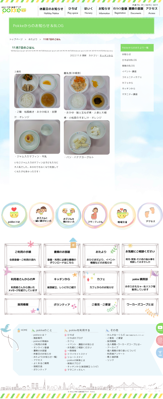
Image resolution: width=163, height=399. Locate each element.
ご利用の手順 (40, 344)
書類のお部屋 (40, 350)
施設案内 (38, 338)
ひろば (72, 11)
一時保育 (71, 350)
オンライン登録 (41, 347)
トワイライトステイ (77, 353)
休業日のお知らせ (51, 11)
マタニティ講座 (130, 94)
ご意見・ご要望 (115, 338)
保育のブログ (74, 363)
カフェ (70, 341)
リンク (110, 360)
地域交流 (38, 366)
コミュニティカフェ (132, 77)
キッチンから (106, 55)
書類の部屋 (135, 11)
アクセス (151, 11)
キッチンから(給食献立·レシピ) (82, 366)
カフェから (127, 82)
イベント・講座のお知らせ (80, 344)
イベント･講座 (129, 71)
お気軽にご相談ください (79, 347)
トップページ (16, 39)
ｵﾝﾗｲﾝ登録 (120, 11)
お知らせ (104, 11)
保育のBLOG (128, 65)
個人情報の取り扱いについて (121, 350)
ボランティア (40, 369)
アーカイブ (112, 347)
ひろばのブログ (75, 338)
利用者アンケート (116, 353)
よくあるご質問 (41, 363)
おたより (33, 39)
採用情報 (111, 341)
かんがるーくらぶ (126, 334)
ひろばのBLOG (129, 60)
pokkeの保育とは (76, 360)
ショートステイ (75, 357)
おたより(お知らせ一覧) (45, 356)
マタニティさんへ (76, 369)
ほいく (88, 11)
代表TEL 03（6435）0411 (145, 5)
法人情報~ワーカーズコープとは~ (124, 344)
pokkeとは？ (40, 334)
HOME (22, 330)
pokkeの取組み (41, 341)
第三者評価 (112, 356)
